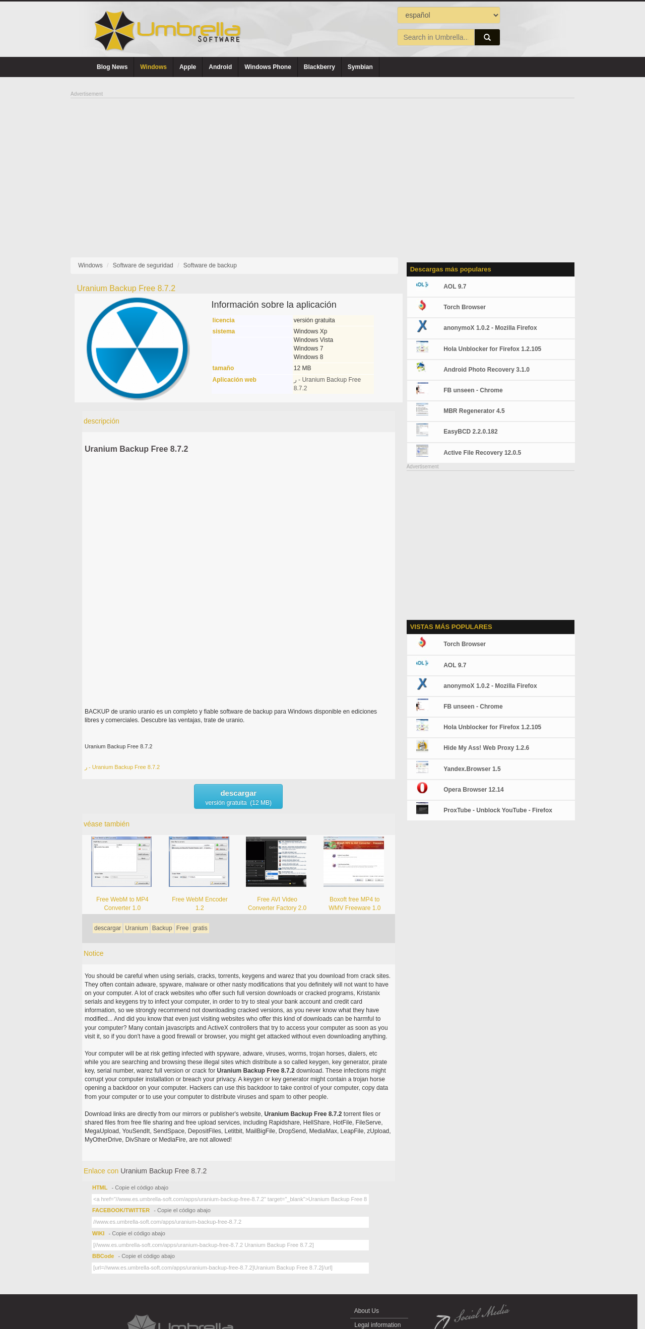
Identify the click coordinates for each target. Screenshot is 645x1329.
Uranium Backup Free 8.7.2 (136, 449)
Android (220, 67)
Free (182, 928)
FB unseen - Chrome (472, 390)
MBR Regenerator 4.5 (473, 410)
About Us (366, 1310)
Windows (153, 67)
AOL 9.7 (454, 286)
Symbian (360, 67)
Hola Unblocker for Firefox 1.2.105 (492, 349)
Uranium (136, 928)
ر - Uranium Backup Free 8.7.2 (122, 767)
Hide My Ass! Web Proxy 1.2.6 (486, 747)
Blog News (112, 67)
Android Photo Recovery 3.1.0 (486, 369)
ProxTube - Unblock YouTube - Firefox (497, 810)
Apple (187, 67)
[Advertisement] (322, 169)
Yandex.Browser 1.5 (471, 769)
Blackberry (319, 67)
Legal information (378, 1324)
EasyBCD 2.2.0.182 (470, 431)
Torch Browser (464, 307)
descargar (107, 928)
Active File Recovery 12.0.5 (482, 452)
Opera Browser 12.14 (473, 789)
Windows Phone (267, 67)
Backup (162, 928)
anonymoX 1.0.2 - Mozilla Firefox (490, 327)
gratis (199, 928)
